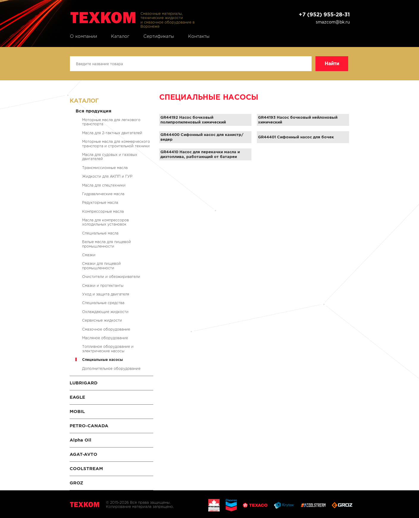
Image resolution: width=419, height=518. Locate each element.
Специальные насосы (102, 359)
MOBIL (77, 411)
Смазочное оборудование (106, 329)
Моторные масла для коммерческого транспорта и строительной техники (116, 144)
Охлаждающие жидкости (105, 312)
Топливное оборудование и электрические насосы (108, 349)
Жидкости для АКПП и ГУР (107, 176)
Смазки (89, 255)
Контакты (199, 36)
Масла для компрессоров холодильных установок (105, 222)
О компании (83, 36)
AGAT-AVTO (83, 454)
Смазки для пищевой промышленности (101, 266)
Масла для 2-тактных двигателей (112, 133)
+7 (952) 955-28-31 (324, 14)
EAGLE (77, 397)
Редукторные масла (100, 202)
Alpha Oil (80, 439)
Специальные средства (103, 303)
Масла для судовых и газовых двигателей (109, 157)
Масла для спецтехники (104, 185)
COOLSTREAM (86, 468)
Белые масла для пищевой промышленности (106, 244)
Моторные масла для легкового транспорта (111, 122)
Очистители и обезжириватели (111, 276)
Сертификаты (158, 36)
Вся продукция (93, 110)
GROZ (76, 482)
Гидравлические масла (103, 194)
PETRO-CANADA (89, 425)
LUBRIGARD (84, 382)
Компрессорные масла (103, 211)
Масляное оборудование (105, 338)
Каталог (120, 36)
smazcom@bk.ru (333, 22)
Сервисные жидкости (102, 320)
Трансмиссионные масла (105, 168)
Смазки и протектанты (102, 285)
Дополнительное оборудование (111, 368)
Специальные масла (100, 233)
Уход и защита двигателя (105, 294)
